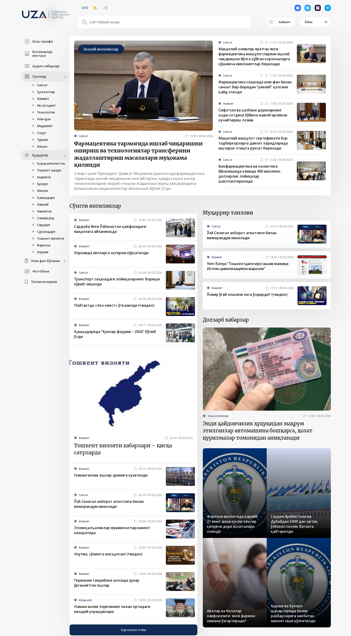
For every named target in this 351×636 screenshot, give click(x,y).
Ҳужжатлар (46, 92)
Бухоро (42, 184)
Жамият (43, 98)
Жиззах (42, 190)
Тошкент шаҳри (49, 170)
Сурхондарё (46, 231)
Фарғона (43, 245)
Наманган (44, 211)
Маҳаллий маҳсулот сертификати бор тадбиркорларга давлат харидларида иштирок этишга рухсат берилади (253, 143)
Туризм (42, 139)
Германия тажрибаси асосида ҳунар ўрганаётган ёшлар (106, 584)
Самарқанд (45, 218)
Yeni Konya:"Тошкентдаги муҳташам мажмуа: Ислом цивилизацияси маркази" (248, 267)
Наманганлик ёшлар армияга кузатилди (111, 476)
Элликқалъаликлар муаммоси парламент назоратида (112, 531)
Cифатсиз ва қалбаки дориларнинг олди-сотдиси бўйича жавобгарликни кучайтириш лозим (252, 115)
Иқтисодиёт (46, 105)
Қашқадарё (46, 197)
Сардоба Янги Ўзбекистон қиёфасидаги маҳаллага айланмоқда (110, 230)
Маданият (45, 126)
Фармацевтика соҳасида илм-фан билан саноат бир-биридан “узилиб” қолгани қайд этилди (255, 87)
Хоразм (42, 252)
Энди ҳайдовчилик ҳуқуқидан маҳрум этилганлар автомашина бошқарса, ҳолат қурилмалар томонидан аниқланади (257, 431)
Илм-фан (44, 119)
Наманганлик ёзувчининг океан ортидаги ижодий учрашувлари (112, 610)
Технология (46, 112)
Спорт (41, 133)
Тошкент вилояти (50, 238)
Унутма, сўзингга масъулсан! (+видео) (108, 554)
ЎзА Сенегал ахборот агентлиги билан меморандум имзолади (109, 505)
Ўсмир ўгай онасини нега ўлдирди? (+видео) (247, 295)
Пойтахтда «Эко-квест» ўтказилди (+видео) (114, 306)
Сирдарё (43, 225)
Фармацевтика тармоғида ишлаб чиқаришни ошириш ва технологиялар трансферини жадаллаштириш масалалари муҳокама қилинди (138, 154)
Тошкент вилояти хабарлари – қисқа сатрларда (123, 450)
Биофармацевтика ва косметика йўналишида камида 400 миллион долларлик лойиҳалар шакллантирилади (249, 174)
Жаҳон (42, 146)
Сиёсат (42, 85)
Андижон (44, 177)
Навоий (42, 204)
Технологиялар (217, 416)
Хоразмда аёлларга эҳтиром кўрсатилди (111, 253)
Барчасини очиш (133, 630)
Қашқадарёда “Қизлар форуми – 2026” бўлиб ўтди (115, 335)
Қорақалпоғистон (51, 163)
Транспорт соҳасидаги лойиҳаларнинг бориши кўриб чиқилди (117, 282)
